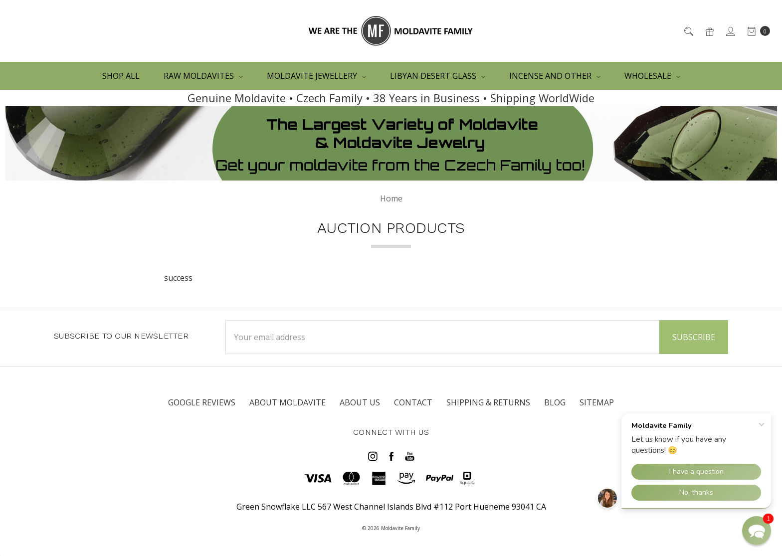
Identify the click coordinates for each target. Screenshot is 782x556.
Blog (555, 402)
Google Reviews (201, 402)
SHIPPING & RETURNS (488, 402)
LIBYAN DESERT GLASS (437, 75)
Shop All (121, 75)
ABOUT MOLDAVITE (287, 402)
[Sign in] (730, 31)
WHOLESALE (652, 75)
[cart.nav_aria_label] (756, 31)
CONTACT (413, 402)
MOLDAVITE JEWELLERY (316, 75)
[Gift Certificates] (709, 31)
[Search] (688, 31)
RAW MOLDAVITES (203, 75)
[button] (756, 530)
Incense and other (554, 75)
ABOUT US (360, 402)
